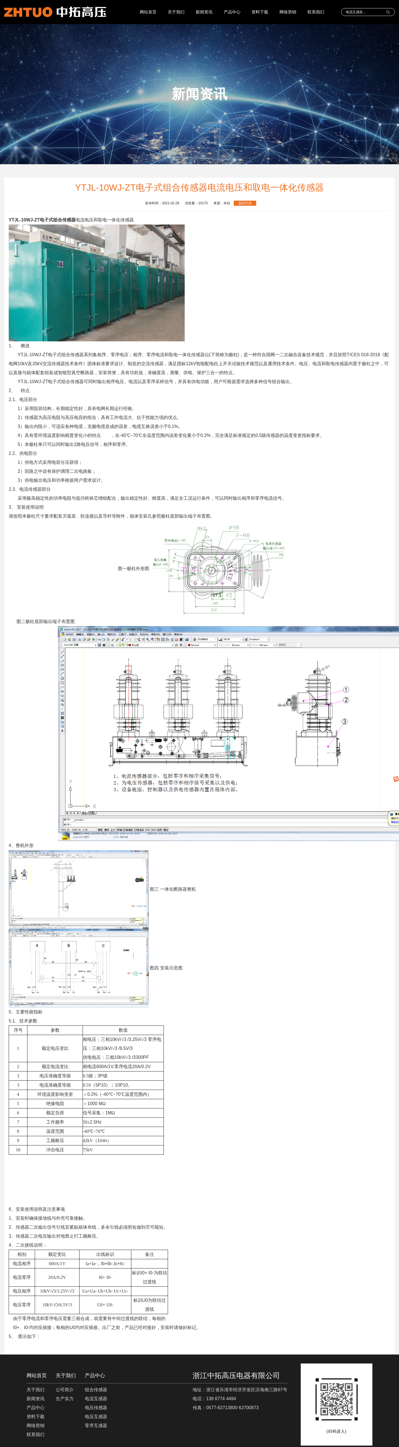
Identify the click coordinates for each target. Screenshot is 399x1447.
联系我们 (315, 12)
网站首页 (148, 12)
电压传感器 (96, 1407)
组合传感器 (96, 1389)
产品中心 (232, 12)
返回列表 (245, 203)
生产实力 (65, 1398)
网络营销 (287, 12)
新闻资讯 (204, 12)
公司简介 (65, 1389)
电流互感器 (96, 1398)
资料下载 (259, 12)
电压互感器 (96, 1416)
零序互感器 (96, 1425)
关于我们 (176, 12)
